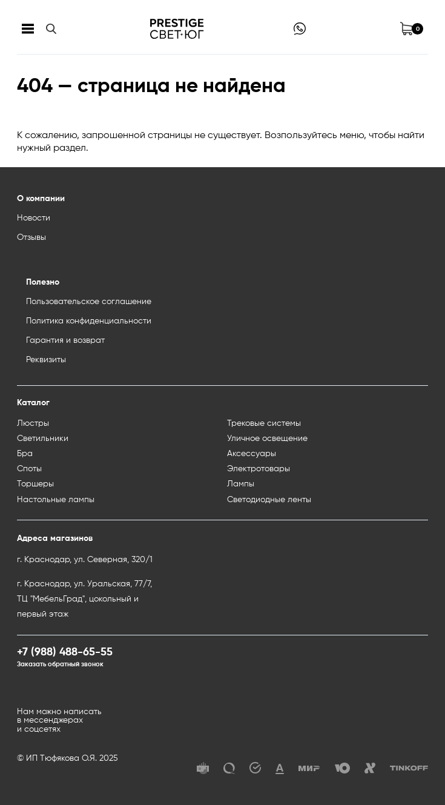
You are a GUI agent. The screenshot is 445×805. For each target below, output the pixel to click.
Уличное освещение (267, 438)
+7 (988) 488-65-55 (65, 652)
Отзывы (31, 237)
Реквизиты (46, 360)
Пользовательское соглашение (88, 301)
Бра (25, 453)
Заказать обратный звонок (60, 664)
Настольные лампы (55, 499)
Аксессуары (251, 453)
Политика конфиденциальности (88, 321)
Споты (29, 469)
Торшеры (35, 484)
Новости (33, 218)
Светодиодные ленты (269, 499)
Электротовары (258, 469)
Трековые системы (264, 423)
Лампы (240, 484)
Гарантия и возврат (65, 340)
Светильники (42, 438)
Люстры (33, 423)
